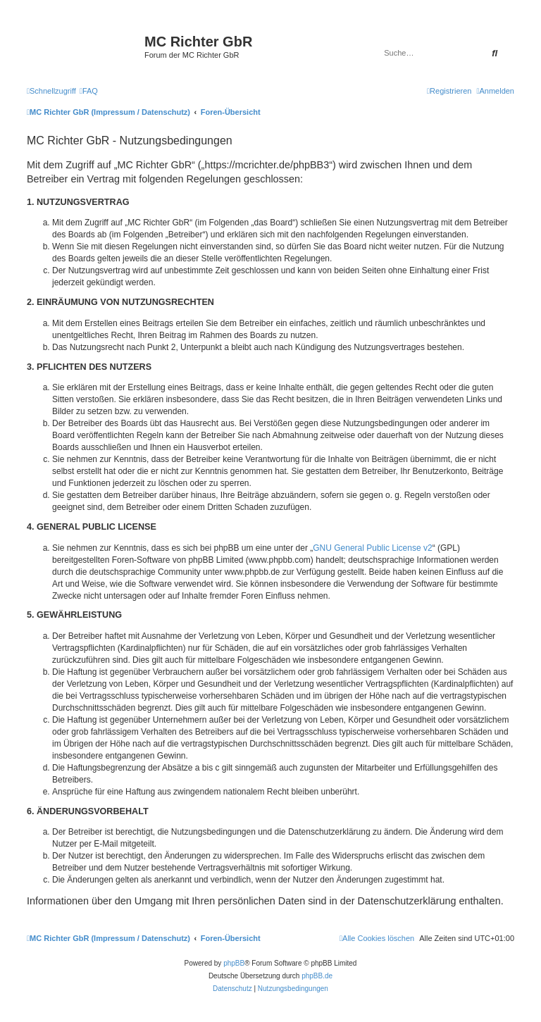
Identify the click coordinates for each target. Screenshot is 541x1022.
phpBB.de (316, 976)
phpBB (233, 963)
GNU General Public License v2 (372, 548)
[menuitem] (89, 90)
